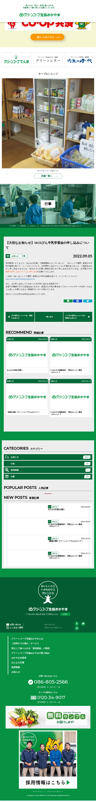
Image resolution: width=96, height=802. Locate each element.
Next (93, 125)
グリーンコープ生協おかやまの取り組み (30, 655)
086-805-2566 (48, 683)
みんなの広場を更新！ (16, 370)
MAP (65, 616)
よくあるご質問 (14, 630)
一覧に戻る (49, 316)
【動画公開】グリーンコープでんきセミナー (25, 413)
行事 (25, 255)
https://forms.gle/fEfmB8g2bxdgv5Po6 (21, 278)
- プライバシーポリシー (53, 630)
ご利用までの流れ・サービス (25, 645)
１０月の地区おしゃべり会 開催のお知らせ (75, 316)
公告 (50, 465)
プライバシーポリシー (55, 793)
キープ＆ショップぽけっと (48, 171)
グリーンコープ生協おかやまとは (27, 641)
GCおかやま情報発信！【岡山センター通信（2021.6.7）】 (68, 371)
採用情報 (50, 472)
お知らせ (15, 255)
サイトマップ (38, 793)
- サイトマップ (49, 626)
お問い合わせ (13, 626)
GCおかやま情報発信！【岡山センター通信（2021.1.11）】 (68, 414)
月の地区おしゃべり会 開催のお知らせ (21, 316)
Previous (3, 125)
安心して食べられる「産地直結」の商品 (30, 650)
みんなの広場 (17, 664)
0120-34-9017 (51, 699)
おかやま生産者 (18, 660)
